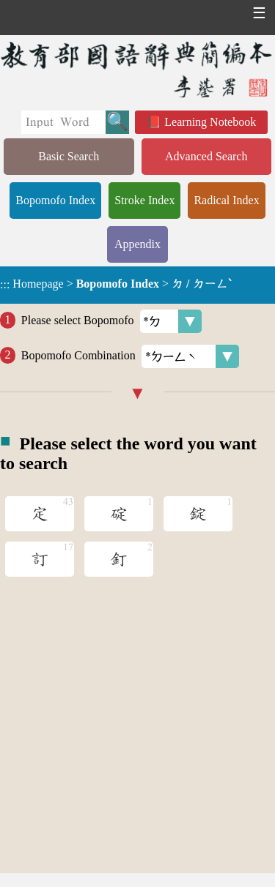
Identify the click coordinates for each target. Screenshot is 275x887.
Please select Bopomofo (111, 321)
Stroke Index (144, 200)
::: (5, 285)
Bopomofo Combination (130, 356)
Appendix (137, 244)
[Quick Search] (63, 122)
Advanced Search (206, 156)
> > (115, 284)
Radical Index (226, 200)
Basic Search (68, 156)
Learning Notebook (210, 122)
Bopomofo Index (55, 200)
